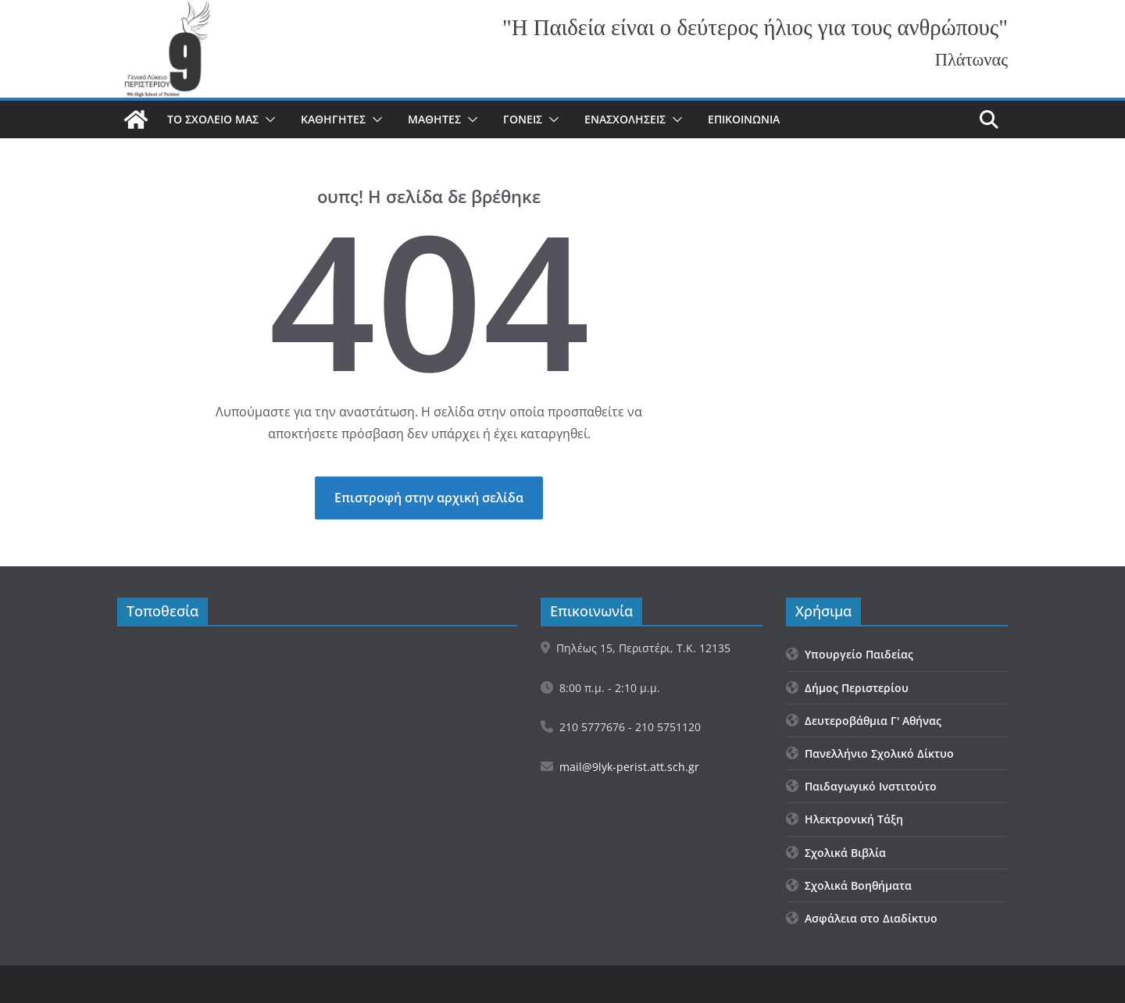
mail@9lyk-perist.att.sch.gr (629, 766)
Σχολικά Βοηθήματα (849, 885)
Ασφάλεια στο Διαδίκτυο (862, 918)
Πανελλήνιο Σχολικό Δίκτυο (870, 753)
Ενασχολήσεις (625, 119)
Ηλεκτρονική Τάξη (844, 819)
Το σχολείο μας (213, 119)
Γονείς (522, 119)
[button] (267, 119)
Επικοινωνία (744, 119)
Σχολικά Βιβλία (836, 852)
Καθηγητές (333, 119)
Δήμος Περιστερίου (847, 687)
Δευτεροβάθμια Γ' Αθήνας (863, 720)
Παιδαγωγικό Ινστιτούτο (861, 786)
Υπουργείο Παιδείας (849, 654)
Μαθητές (434, 119)
